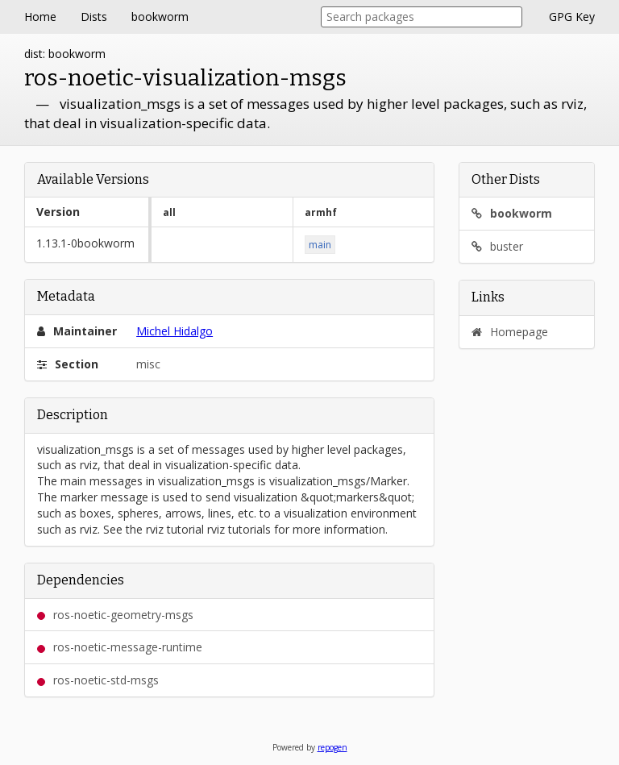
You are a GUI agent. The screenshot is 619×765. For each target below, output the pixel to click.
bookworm (160, 16)
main (320, 245)
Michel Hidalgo (174, 331)
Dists (94, 16)
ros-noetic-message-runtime (119, 647)
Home (40, 16)
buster (497, 246)
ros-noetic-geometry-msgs (115, 614)
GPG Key (572, 16)
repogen (332, 747)
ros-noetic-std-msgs (98, 680)
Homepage (510, 331)
